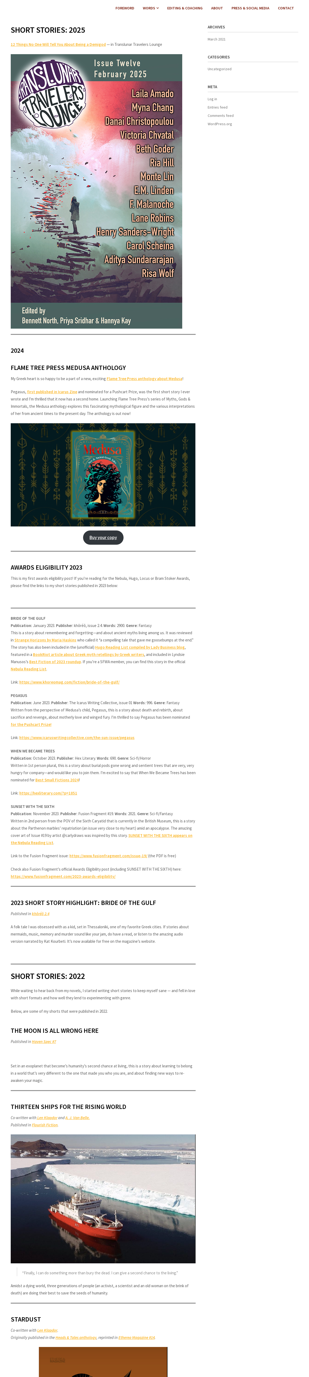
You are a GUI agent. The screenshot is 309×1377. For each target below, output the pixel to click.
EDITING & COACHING (185, 8)
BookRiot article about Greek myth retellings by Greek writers (88, 654)
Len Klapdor (46, 1117)
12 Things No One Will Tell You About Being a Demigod (58, 44)
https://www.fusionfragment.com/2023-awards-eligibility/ (63, 876)
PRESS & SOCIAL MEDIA (250, 8)
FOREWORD (125, 8)
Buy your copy (103, 537)
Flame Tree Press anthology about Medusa (144, 378)
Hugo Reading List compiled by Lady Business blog (140, 647)
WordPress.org (220, 123)
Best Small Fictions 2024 (57, 779)
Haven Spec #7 (44, 1041)
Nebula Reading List (28, 668)
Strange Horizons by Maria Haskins (45, 640)
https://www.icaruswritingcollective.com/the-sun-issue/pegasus (77, 737)
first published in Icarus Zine (52, 391)
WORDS (149, 8)
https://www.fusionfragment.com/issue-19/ (108, 855)
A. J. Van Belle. (77, 1117)
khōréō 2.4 (40, 913)
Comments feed (221, 115)
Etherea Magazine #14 (136, 1337)
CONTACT (286, 8)
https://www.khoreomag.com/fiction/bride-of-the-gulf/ (69, 682)
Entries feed (218, 107)
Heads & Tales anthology (75, 1337)
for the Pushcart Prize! (31, 724)
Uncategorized (220, 68)
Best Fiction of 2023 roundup (55, 661)
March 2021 (217, 39)
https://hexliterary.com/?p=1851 (48, 793)
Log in (212, 98)
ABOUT (217, 8)
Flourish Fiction (45, 1124)
